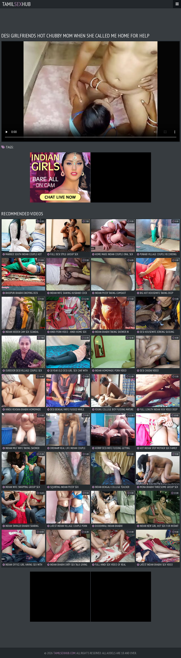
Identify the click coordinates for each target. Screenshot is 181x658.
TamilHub (16, 4)
